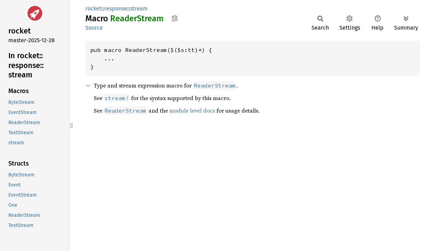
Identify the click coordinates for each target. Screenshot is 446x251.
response (115, 8)
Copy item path (174, 18)
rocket (93, 8)
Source (94, 27)
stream (139, 8)
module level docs (192, 110)
